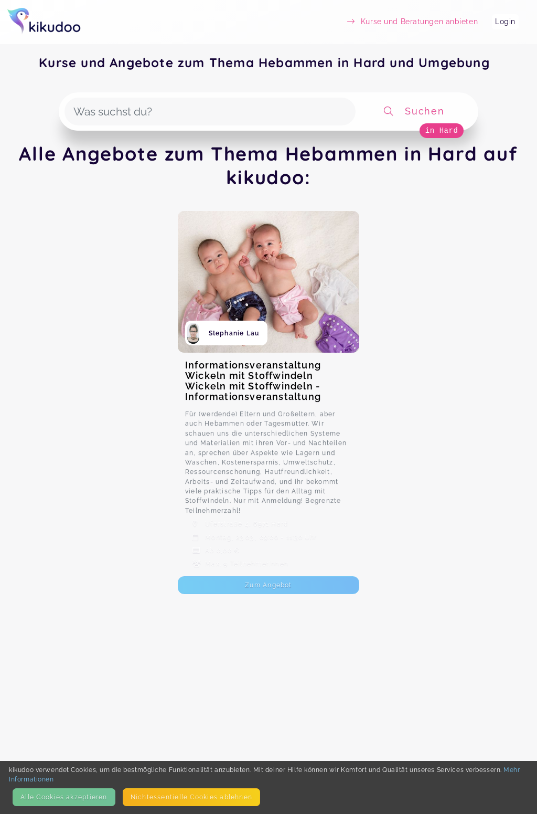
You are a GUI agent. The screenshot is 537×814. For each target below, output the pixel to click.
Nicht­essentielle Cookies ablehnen (191, 797)
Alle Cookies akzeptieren (63, 797)
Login (505, 21)
